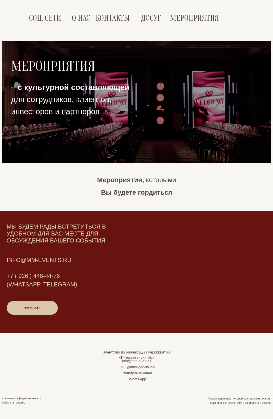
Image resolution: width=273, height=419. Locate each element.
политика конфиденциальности (21, 398)
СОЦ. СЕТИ (45, 18)
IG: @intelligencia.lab (138, 367)
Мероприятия (194, 18)
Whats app (137, 379)
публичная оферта (14, 402)
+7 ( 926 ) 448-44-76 (33, 276)
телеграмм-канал (137, 373)
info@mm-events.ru (137, 361)
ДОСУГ (151, 18)
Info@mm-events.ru (39, 260)
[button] (32, 308)
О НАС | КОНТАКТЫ (101, 18)
